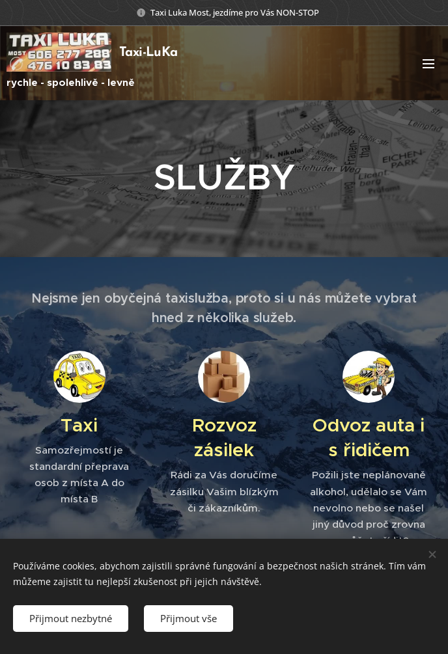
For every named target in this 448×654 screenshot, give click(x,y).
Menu (428, 63)
